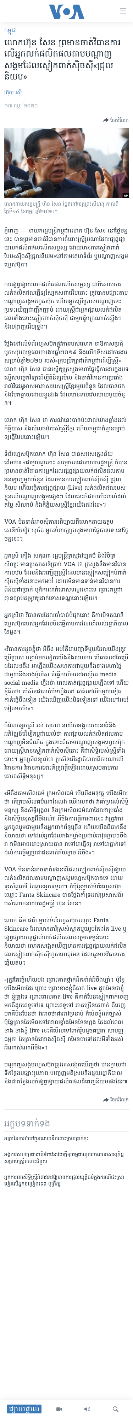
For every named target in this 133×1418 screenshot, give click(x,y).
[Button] (116, 120)
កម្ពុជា (10, 31)
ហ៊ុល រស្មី (13, 93)
